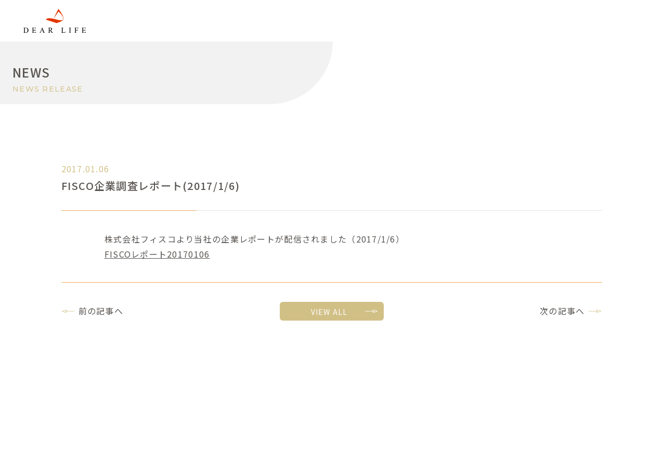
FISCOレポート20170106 (157, 254)
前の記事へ (101, 310)
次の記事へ (562, 310)
